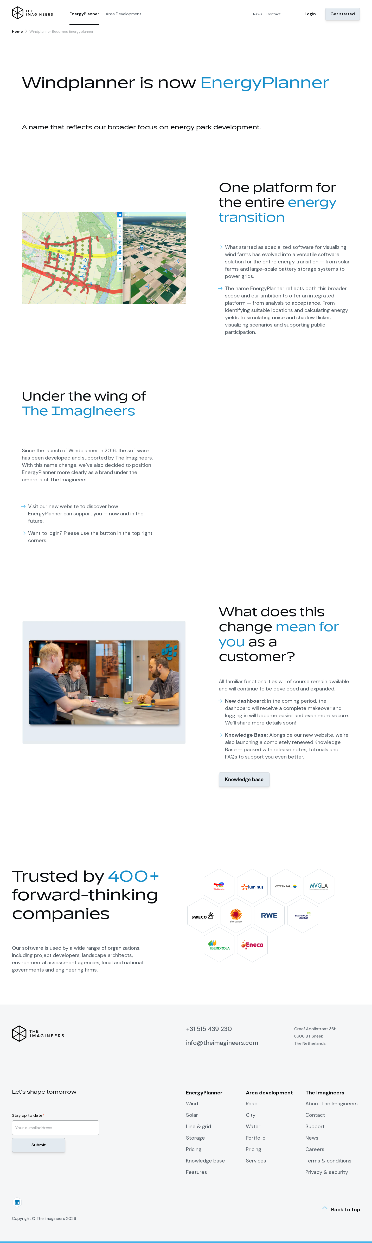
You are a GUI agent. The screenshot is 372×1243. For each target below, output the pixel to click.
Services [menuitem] (256, 1160)
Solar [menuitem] (192, 1115)
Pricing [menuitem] (194, 1149)
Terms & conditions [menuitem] (328, 1160)
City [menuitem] (250, 1115)
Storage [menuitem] (195, 1137)
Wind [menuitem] (192, 1103)
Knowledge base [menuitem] (205, 1160)
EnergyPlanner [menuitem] (84, 14)
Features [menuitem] (196, 1172)
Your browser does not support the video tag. (268, 466)
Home (17, 31)
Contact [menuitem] (273, 14)
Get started (342, 14)
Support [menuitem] (315, 1126)
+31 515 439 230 (209, 1029)
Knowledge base (245, 779)
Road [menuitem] (252, 1103)
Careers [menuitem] (314, 1149)
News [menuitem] (257, 14)
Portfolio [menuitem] (256, 1137)
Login (310, 14)
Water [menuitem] (253, 1126)
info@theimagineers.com (222, 1043)
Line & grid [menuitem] (198, 1126)
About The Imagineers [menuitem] (331, 1103)
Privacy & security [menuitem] (326, 1172)
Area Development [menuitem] (123, 14)
